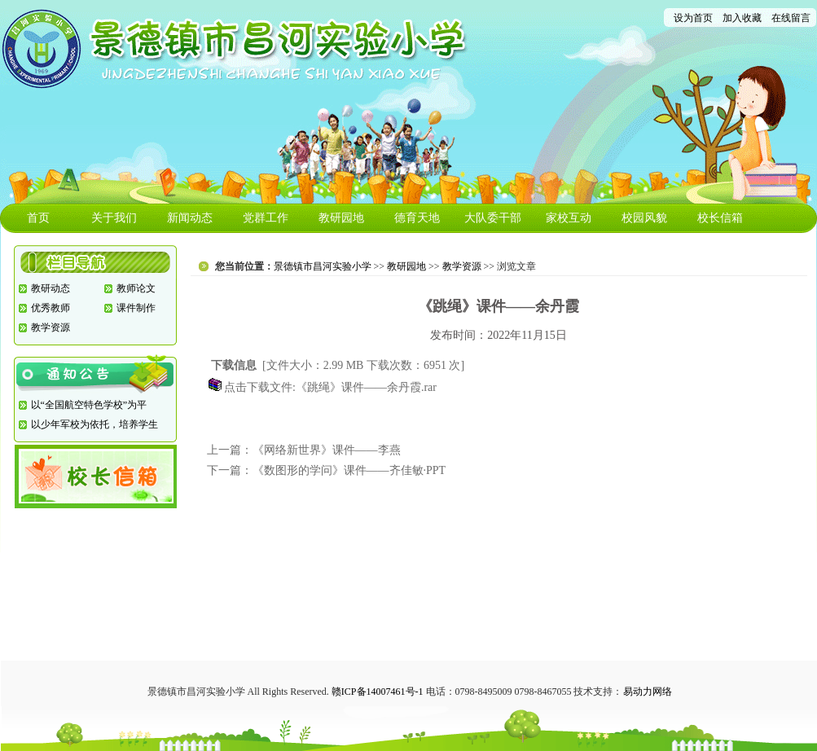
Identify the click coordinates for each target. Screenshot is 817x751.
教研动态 (50, 288)
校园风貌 (644, 218)
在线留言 (790, 18)
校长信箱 (720, 218)
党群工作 (265, 218)
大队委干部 (492, 218)
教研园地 (341, 218)
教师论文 (136, 288)
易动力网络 (647, 691)
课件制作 (136, 308)
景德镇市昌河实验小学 (322, 266)
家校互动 (568, 218)
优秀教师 (50, 308)
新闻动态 (190, 218)
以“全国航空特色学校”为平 (89, 405)
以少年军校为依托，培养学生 (94, 424)
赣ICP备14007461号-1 (378, 691)
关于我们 (114, 218)
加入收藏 (742, 18)
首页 (38, 218)
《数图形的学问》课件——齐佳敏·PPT (349, 470)
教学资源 (50, 327)
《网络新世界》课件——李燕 (327, 450)
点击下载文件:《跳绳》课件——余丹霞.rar (330, 387)
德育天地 (417, 218)
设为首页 (693, 18)
